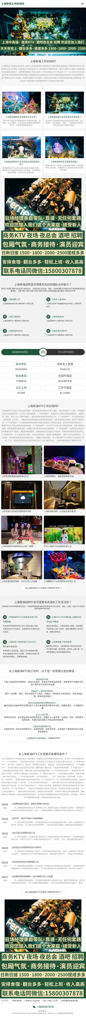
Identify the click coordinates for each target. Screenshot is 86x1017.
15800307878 (45, 1006)
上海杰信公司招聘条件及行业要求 (26, 847)
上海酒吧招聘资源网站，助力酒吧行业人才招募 (32, 876)
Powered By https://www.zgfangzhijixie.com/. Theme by (34, 1013)
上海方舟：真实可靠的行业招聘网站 (27, 818)
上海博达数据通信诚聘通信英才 (15, 476)
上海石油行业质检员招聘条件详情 (16, 511)
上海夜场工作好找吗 (32, 1001)
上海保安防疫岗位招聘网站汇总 (25, 862)
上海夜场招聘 (16, 1001)
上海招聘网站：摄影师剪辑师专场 (59, 476)
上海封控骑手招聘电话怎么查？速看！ (18, 546)
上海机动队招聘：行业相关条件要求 (60, 511)
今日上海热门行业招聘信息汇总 (58, 546)
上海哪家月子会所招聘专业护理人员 (60, 581)
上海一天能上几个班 (50, 1001)
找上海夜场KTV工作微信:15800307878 (42, 588)
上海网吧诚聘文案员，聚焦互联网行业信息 (30, 804)
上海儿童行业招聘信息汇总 (23, 833)
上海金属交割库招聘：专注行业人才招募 (19, 581)
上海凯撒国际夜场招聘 (69, 1001)
